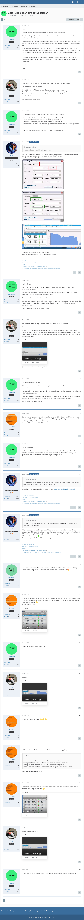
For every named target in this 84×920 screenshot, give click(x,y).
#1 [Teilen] (80, 25)
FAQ (23, 265)
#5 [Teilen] (80, 280)
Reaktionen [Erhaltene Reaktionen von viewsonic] (7, 583)
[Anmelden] (77, 2)
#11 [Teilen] (80, 515)
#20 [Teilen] (80, 869)
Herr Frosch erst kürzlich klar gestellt (64, 489)
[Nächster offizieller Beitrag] (74, 272)
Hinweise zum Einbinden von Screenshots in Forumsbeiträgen (41, 268)
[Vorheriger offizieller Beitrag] (71, 507)
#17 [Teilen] (80, 746)
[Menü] (81, 2)
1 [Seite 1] (3, 900)
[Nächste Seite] (7, 19)
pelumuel (13, 15)
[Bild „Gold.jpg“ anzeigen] (34, 621)
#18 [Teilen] (80, 783)
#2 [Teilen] (80, 80)
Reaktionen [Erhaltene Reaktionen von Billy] (7, 163)
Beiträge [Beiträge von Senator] (6, 435)
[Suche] (73, 2)
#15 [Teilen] (80, 673)
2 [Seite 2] (4, 20)
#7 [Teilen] (80, 379)
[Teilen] (81, 19)
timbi (38, 367)
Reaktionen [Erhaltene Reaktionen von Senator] (7, 433)
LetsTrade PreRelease (28, 267)
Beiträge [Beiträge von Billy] (6, 166)
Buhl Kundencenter (28, 261)
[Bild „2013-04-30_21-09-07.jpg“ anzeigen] (34, 848)
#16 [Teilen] (80, 715)
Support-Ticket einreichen (30, 263)
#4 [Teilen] (80, 142)
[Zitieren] (79, 72)
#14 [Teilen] (80, 643)
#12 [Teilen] (80, 564)
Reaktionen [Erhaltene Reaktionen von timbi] (7, 99)
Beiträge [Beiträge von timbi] (6, 101)
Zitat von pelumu (31, 147)
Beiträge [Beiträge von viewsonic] (6, 585)
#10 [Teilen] (80, 474)
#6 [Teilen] (80, 320)
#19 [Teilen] (80, 827)
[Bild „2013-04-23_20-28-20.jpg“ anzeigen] (34, 353)
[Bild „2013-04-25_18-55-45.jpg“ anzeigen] (34, 694)
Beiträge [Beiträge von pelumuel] (6, 47)
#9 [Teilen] (80, 444)
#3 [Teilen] (80, 111)
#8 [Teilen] (80, 413)
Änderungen (41, 267)
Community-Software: (42, 917)
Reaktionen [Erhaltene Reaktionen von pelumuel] (7, 45)
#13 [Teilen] (80, 594)
